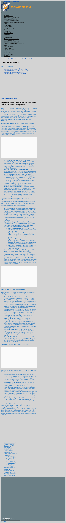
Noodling (10, 461)
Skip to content (15, 1)
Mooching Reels (8, 467)
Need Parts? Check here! (9, 98)
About (6, 30)
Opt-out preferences (9, 28)
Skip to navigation (6, 1)
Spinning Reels (8, 472)
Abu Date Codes (8, 33)
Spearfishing (11, 463)
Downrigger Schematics (10, 19)
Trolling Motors (8, 473)
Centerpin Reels (8, 444)
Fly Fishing (11, 456)
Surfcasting (11, 464)
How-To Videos (8, 25)
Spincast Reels (8, 470)
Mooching (10, 460)
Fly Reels (6, 449)
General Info (7, 450)
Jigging (10, 458)
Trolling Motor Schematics (11, 17)
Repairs (6, 469)
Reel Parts (7, 34)
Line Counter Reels (9, 453)
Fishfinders (7, 447)
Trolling (10, 466)
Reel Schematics (8, 16)
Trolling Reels (8, 475)
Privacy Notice (8, 26)
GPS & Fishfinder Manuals (11, 20)
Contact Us (7, 31)
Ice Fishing (7, 452)
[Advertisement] (33, 498)
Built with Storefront (14, 520)
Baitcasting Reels (9, 443)
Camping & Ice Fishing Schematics (14, 22)
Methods (6, 455)
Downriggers (7, 446)
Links (5, 23)
